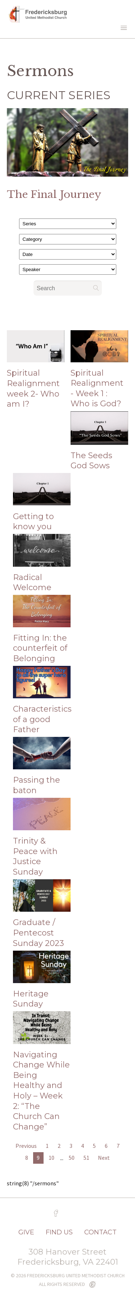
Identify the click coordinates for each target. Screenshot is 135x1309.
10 (51, 1157)
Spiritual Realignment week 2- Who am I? (33, 388)
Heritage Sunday (31, 999)
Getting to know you (33, 522)
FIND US (59, 1232)
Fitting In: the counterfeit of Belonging (40, 648)
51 (86, 1157)
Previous (26, 1145)
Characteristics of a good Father (42, 719)
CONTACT (100, 1232)
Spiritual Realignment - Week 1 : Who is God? (97, 388)
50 (72, 1157)
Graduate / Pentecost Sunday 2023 (38, 932)
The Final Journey (54, 194)
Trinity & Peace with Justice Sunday (35, 856)
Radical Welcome (32, 582)
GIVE (26, 1232)
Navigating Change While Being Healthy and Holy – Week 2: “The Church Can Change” (41, 1091)
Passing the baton (36, 785)
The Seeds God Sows (91, 461)
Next (104, 1157)
